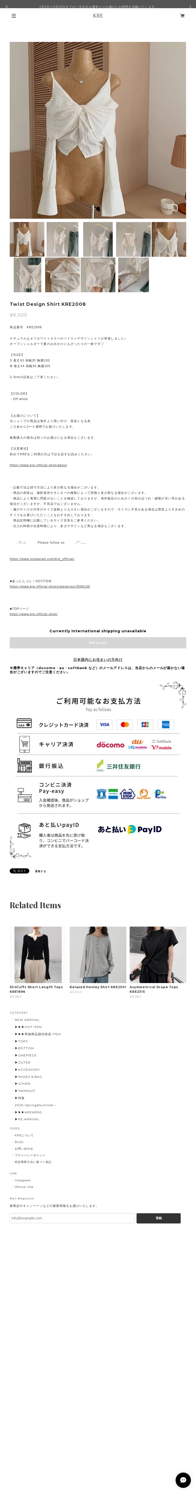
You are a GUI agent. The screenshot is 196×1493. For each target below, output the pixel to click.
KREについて (24, 1135)
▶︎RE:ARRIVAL (27, 1119)
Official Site (24, 1187)
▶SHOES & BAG (28, 1077)
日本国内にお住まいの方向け (98, 660)
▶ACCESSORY (27, 1069)
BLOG (19, 1142)
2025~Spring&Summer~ (35, 1105)
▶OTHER (23, 1084)
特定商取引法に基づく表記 (33, 1162)
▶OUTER (23, 1062)
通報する (40, 871)
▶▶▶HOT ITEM (28, 1027)
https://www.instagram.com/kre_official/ (42, 559)
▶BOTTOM (24, 1048)
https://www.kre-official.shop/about (38, 465)
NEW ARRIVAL (27, 1020)
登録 (159, 1218)
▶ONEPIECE (26, 1055)
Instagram (23, 1180)
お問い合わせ (24, 1148)
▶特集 (20, 1098)
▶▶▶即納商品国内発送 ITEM (37, 1034)
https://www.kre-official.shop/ (34, 614)
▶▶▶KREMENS (28, 1112)
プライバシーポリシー (30, 1155)
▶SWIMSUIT (25, 1091)
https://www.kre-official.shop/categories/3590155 (50, 586)
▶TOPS (21, 1041)
